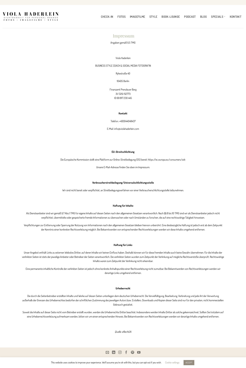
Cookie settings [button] (172, 362)
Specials (218, 16)
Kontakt (235, 16)
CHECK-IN (107, 16)
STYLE (153, 16)
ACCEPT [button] (189, 362)
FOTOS (121, 16)
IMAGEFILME (137, 16)
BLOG (203, 16)
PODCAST (190, 16)
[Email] (107, 352)
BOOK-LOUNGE (171, 16)
